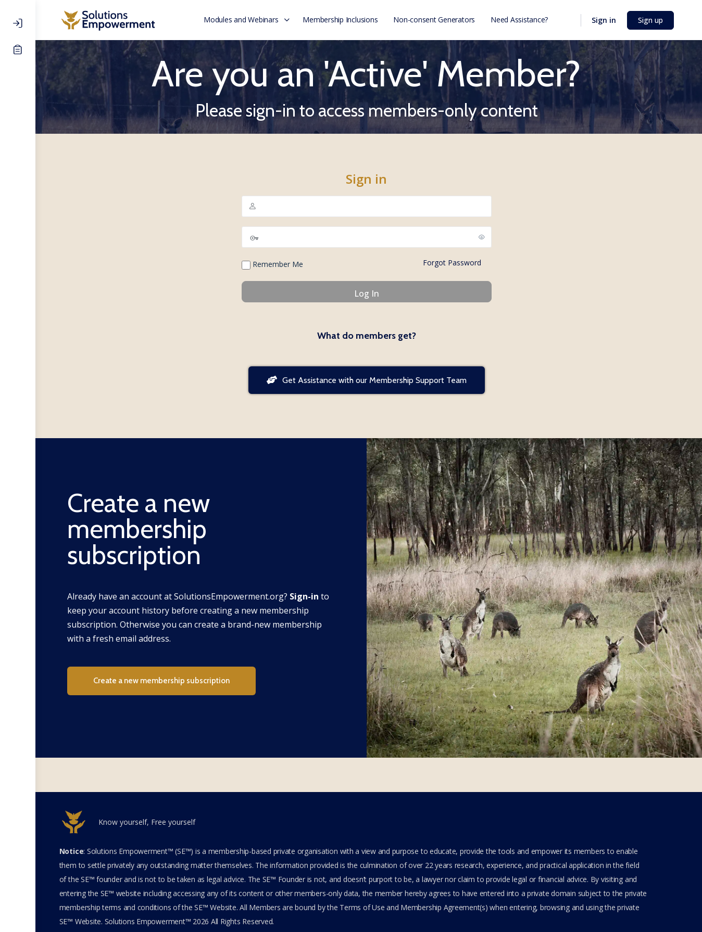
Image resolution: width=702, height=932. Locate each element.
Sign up (652, 20)
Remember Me (274, 264)
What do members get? (368, 335)
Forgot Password (454, 262)
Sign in (606, 20)
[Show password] (484, 236)
